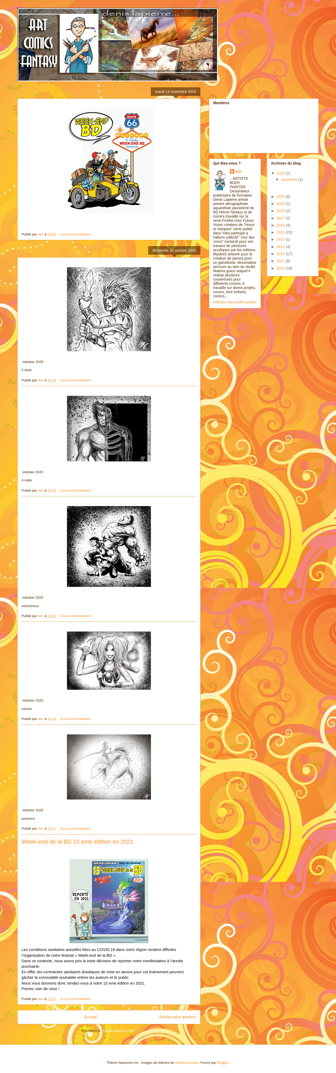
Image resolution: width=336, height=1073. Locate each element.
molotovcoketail (187, 1063)
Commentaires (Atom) (119, 1031)
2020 (281, 196)
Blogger (222, 1063)
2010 (281, 268)
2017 (281, 218)
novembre (289, 179)
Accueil (90, 1017)
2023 (281, 173)
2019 (281, 204)
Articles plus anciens (177, 1017)
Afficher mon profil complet (234, 302)
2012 (281, 254)
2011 (281, 261)
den (238, 171)
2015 (281, 232)
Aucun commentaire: (76, 234)
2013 (281, 247)
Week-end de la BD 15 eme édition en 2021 (77, 841)
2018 (281, 211)
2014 (281, 239)
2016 (281, 225)
